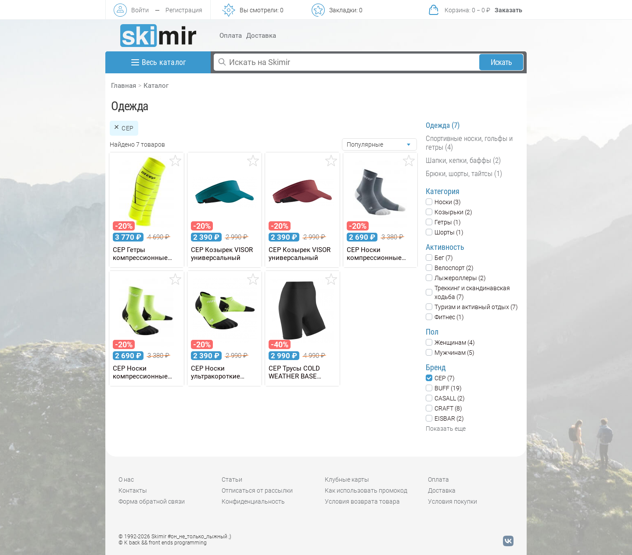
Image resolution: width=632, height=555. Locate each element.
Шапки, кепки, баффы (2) (463, 160)
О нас (126, 479)
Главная (123, 86)
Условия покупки (452, 501)
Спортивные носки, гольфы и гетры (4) (469, 142)
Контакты (132, 490)
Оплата (230, 36)
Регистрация (183, 10)
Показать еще (446, 428)
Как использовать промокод (366, 490)
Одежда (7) (443, 125)
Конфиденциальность (253, 501)
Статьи (232, 479)
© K (162, 543)
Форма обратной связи (151, 501)
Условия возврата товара (362, 501)
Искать (501, 62)
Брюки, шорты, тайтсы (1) (464, 173)
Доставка (261, 36)
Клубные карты (347, 479)
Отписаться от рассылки (257, 490)
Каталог (156, 86)
